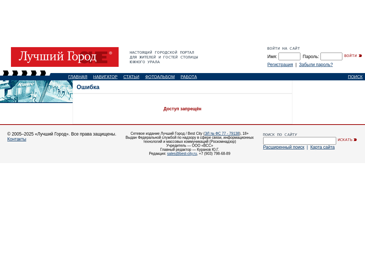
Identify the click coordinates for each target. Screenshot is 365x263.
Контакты (16, 139)
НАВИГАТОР (105, 77)
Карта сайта (322, 147)
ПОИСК (355, 77)
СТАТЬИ (131, 77)
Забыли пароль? (316, 64)
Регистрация (280, 64)
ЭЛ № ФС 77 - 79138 (221, 134)
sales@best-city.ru (182, 154)
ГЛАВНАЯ (77, 77)
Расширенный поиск (283, 147)
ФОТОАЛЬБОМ (160, 77)
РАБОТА (189, 77)
